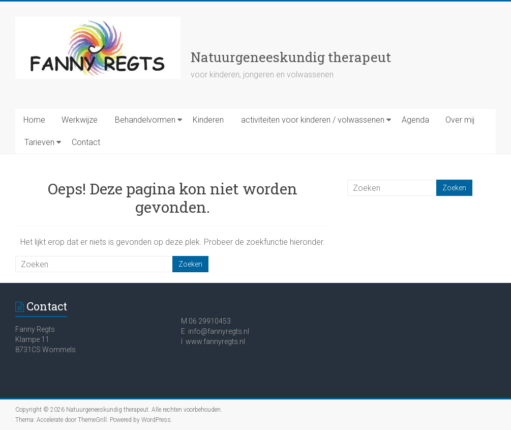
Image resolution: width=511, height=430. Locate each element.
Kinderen (208, 120)
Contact (86, 142)
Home (34, 120)
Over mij (459, 120)
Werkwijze (80, 120)
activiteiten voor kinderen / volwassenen (312, 120)
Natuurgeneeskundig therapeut (291, 57)
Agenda (415, 120)
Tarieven (39, 142)
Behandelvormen (145, 120)
